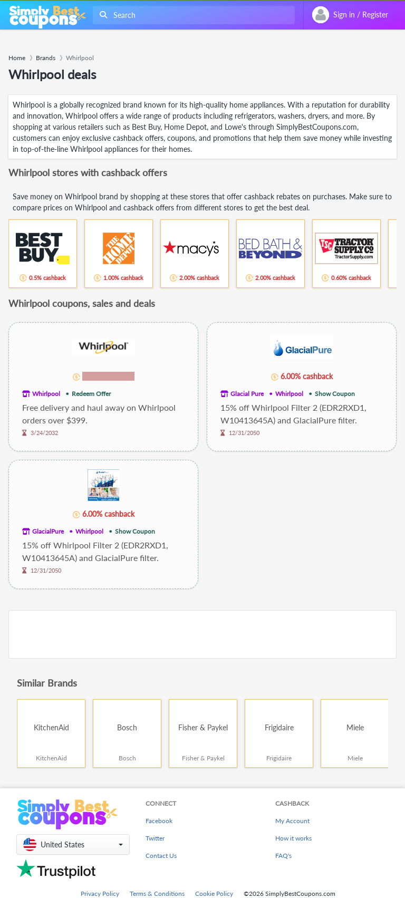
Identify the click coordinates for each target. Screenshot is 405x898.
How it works (293, 838)
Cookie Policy (214, 893)
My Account (292, 821)
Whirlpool (46, 394)
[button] (73, 844)
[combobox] (191, 15)
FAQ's (283, 856)
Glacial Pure (247, 394)
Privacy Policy (100, 893)
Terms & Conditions (157, 893)
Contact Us (161, 856)
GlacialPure (48, 531)
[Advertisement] (202, 634)
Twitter (155, 838)
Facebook (159, 821)
